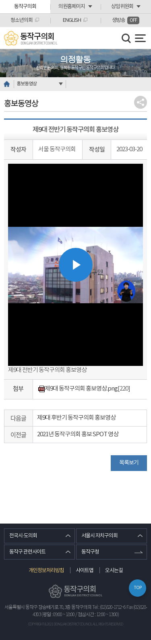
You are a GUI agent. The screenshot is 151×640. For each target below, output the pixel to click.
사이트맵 (84, 571)
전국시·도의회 (23, 536)
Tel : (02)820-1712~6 (109, 607)
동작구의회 (25, 7)
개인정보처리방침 (46, 571)
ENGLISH (72, 20)
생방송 (125, 20)
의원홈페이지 (71, 7)
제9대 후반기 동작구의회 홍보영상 (76, 417)
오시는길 (114, 571)
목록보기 (129, 463)
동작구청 (90, 552)
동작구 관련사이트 (27, 552)
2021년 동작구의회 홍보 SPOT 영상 (77, 434)
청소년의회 (21, 20)
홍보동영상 (27, 84)
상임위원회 (122, 7)
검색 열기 (126, 38)
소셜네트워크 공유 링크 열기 (140, 102)
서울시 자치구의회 (99, 536)
